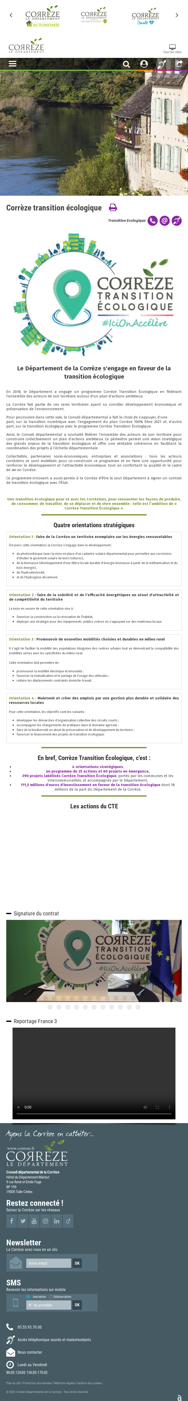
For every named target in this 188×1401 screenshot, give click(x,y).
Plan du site (13, 1383)
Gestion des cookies (90, 1383)
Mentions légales (64, 1383)
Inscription (39, 1297)
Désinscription (62, 1297)
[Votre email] (49, 1263)
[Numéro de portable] (49, 1305)
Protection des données (37, 1383)
